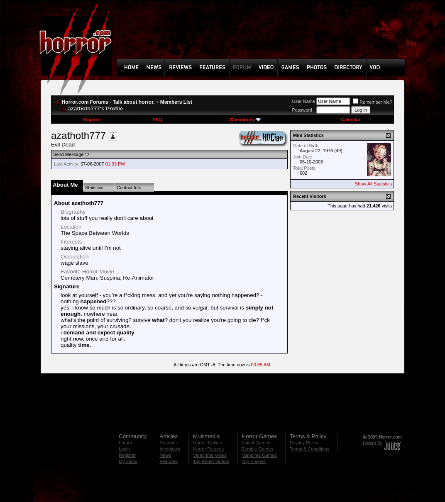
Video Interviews (210, 455)
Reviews (168, 442)
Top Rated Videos (211, 461)
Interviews (169, 448)
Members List (176, 102)
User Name (303, 101)
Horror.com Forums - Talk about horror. (108, 102)
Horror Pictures (208, 448)
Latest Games (256, 442)
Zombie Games (257, 448)
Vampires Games (259, 455)
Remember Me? (372, 102)
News (165, 455)
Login (124, 448)
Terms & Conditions (309, 448)
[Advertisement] (263, 35)
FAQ (157, 119)
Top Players (254, 461)
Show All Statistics (373, 183)
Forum (125, 442)
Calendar (350, 119)
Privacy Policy (304, 442)
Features (168, 461)
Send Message (68, 154)
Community (245, 119)
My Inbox (128, 461)
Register (92, 119)
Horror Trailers (207, 442)
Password (302, 109)
